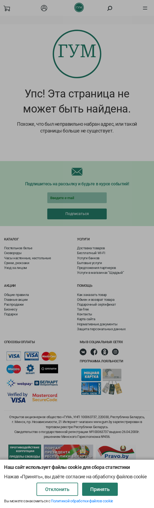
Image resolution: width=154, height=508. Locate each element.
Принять (100, 489)
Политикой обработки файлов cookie (82, 501)
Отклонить (57, 489)
